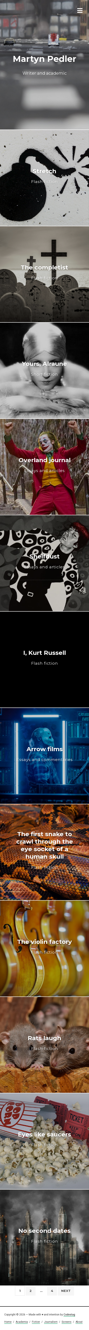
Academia (22, 1321)
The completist (44, 272)
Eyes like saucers (44, 1139)
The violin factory (44, 946)
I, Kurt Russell (44, 657)
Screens (66, 1321)
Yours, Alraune (44, 368)
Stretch (44, 175)
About (79, 1321)
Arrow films (44, 753)
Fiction (36, 1321)
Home (8, 1321)
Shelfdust (44, 561)
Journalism (51, 1321)
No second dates (44, 1235)
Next (66, 1291)
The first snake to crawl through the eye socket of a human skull (44, 850)
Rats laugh (44, 1042)
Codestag (69, 1314)
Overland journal (45, 464)
